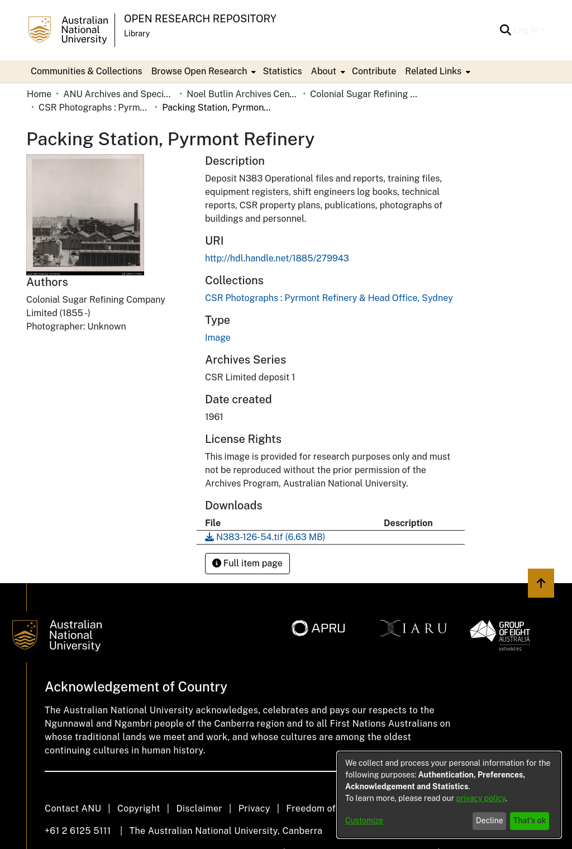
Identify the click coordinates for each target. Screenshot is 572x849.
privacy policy (481, 798)
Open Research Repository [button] (200, 19)
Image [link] (218, 337)
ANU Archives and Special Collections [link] (119, 94)
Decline (489, 820)
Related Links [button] (433, 71)
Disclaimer (199, 808)
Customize (364, 820)
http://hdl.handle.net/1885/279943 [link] (277, 258)
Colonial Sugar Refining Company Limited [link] (366, 94)
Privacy (254, 808)
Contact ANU (73, 808)
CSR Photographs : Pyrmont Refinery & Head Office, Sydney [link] (94, 107)
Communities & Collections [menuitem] (86, 71)
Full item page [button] (247, 563)
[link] (329, 298)
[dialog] (449, 795)
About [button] (323, 71)
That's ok (529, 820)
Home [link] (39, 94)
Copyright (138, 808)
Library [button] (137, 33)
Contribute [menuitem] (374, 71)
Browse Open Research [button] (199, 71)
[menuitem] (203, 71)
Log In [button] (527, 30)
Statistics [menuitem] (282, 71)
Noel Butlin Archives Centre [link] (242, 94)
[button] (506, 30)
